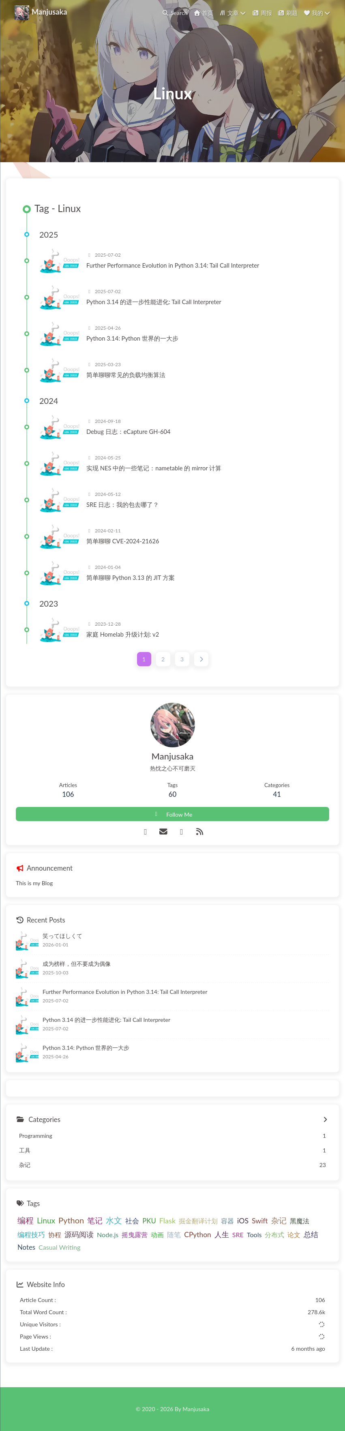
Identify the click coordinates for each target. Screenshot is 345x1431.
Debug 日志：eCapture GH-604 (128, 431)
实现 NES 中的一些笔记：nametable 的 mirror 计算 (153, 468)
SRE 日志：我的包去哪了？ (122, 504)
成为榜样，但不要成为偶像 (77, 963)
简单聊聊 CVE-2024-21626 (122, 541)
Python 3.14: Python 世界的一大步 (132, 338)
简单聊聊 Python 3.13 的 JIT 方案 (130, 577)
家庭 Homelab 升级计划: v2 (122, 634)
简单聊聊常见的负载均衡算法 (125, 374)
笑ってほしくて (62, 935)
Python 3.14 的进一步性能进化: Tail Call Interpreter (153, 301)
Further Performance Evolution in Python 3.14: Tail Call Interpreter (172, 265)
